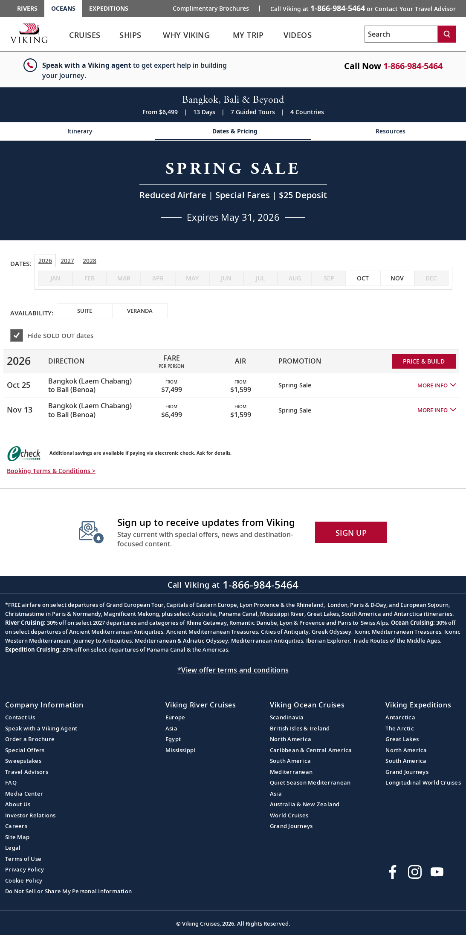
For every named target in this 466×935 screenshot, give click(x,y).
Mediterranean (291, 772)
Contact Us (20, 717)
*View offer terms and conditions (233, 670)
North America (290, 739)
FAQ (11, 782)
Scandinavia (287, 717)
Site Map (17, 837)
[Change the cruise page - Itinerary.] (77, 131)
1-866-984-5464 (413, 66)
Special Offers (25, 750)
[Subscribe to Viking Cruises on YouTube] (437, 872)
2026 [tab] (45, 261)
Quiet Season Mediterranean (310, 782)
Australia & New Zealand (305, 804)
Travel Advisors (26, 772)
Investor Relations (30, 815)
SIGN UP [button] (351, 533)
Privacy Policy (24, 869)
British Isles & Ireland (300, 728)
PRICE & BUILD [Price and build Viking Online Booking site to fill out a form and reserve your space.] (424, 361)
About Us (17, 804)
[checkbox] (363, 278)
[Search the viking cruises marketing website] (401, 34)
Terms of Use (23, 859)
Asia (171, 728)
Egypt (173, 739)
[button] (436, 385)
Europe (175, 717)
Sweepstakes (23, 761)
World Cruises (289, 815)
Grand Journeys (291, 826)
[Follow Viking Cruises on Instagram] (415, 872)
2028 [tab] (89, 261)
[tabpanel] (233, 382)
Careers (16, 826)
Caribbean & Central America (311, 750)
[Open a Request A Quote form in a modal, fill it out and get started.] (233, 190)
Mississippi (180, 750)
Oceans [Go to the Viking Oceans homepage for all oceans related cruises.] (63, 8)
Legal (12, 847)
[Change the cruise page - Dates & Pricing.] (232, 131)
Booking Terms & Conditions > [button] (51, 471)
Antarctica (400, 717)
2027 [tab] (67, 261)
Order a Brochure (30, 739)
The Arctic (399, 728)
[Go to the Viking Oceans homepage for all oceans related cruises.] (29, 33)
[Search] (447, 34)
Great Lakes (402, 739)
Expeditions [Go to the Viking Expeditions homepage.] (108, 8)
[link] (85, 37)
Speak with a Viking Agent (41, 728)
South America (290, 761)
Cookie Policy (23, 880)
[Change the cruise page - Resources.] (388, 131)
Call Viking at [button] (363, 8)
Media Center (24, 793)
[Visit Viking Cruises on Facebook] (392, 872)
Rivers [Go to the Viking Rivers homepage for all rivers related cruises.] (27, 8)
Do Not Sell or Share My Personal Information (68, 891)
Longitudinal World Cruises (423, 782)
